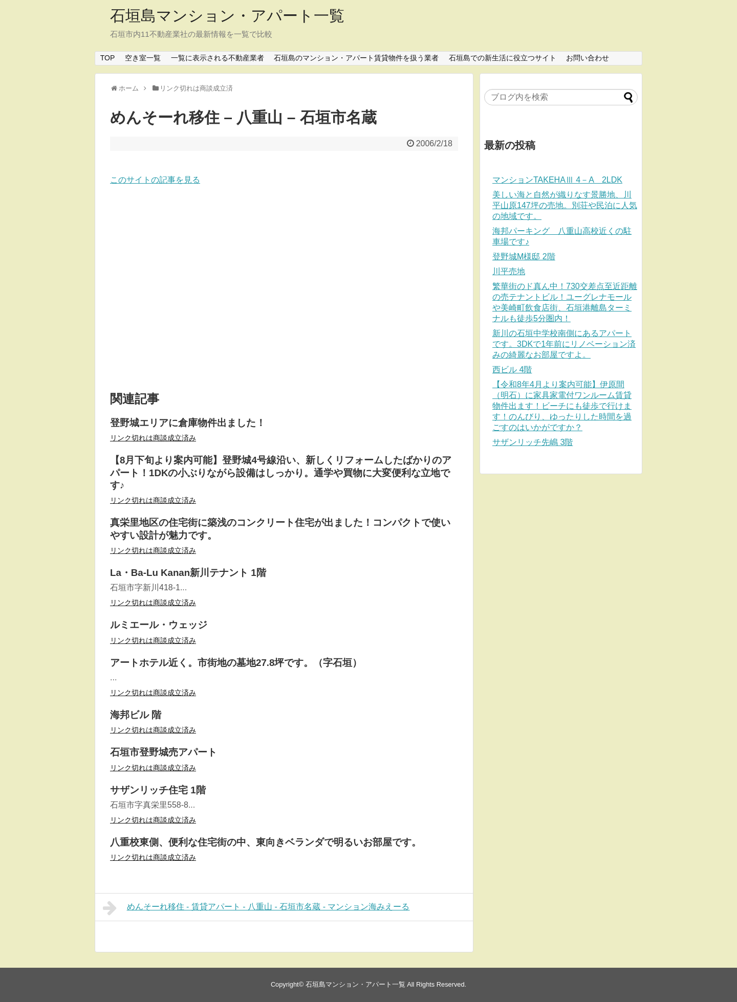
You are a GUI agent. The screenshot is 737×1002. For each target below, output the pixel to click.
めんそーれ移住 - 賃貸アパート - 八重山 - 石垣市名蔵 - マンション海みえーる (256, 908)
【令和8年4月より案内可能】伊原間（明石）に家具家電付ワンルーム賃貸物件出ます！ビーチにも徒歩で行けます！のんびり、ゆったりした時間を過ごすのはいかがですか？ (562, 406)
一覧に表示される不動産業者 (217, 58)
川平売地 (508, 271)
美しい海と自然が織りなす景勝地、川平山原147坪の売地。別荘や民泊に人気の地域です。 (564, 205)
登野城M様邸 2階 (523, 256)
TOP (107, 58)
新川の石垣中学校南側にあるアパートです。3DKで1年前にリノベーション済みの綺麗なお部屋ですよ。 (564, 344)
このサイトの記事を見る (155, 179)
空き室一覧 (143, 58)
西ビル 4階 (512, 369)
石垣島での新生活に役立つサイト (502, 58)
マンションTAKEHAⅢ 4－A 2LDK (557, 179)
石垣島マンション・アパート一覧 (227, 15)
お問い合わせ (587, 58)
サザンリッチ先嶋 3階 (532, 442)
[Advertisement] (284, 289)
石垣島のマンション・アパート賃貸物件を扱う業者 (356, 58)
